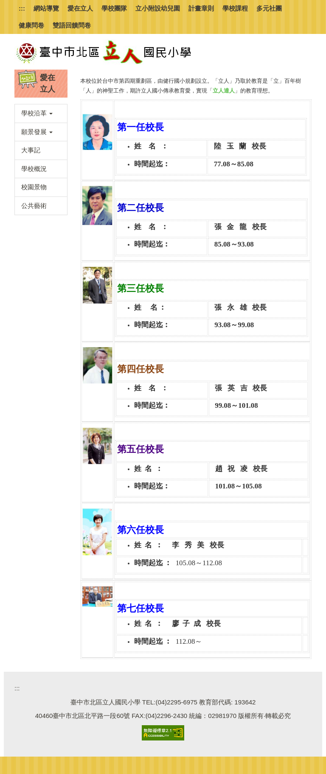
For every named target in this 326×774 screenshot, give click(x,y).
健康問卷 (31, 25)
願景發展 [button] (37, 131)
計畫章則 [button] (201, 8)
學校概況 (34, 168)
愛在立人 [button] (80, 8)
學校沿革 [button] (37, 113)
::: (22, 8)
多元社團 (269, 8)
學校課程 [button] (235, 8)
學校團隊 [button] (114, 8)
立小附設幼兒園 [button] (157, 8)
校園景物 (34, 187)
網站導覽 (46, 8)
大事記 (30, 150)
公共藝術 (34, 205)
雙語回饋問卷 (72, 25)
